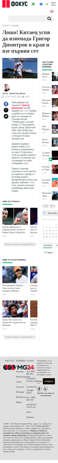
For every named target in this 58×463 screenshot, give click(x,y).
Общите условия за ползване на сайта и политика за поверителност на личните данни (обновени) (26, 433)
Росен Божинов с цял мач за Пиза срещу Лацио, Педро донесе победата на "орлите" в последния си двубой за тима (47, 141)
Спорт (19, 382)
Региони (20, 371)
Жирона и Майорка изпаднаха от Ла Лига (46, 114)
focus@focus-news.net (31, 379)
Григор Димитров (21, 106)
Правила (30, 417)
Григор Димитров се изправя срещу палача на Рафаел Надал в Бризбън (13, 230)
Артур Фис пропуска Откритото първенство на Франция (14, 322)
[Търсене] (25, 18)
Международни (21, 377)
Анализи (20, 387)
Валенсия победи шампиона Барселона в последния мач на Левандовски (47, 101)
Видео (19, 402)
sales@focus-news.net (31, 405)
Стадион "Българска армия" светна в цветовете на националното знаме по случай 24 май (47, 154)
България (20, 366)
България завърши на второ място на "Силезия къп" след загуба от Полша (46, 181)
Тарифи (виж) (29, 391)
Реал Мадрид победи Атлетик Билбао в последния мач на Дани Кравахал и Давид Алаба (47, 128)
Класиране (48, 245)
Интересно (21, 397)
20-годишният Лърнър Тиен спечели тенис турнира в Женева (12, 288)
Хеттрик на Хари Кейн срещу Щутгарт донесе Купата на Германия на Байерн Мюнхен (46, 168)
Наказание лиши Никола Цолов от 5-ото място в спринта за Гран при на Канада (47, 194)
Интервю (20, 392)
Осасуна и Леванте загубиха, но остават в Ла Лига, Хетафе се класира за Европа (47, 88)
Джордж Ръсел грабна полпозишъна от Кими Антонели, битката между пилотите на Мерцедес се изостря (47, 75)
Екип (28, 412)
